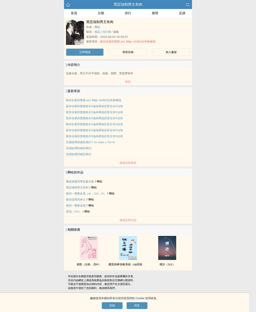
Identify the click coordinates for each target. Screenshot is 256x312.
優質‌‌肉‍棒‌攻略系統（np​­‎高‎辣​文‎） (128, 264)
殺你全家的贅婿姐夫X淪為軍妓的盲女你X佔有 (94, 106)
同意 (137, 305)
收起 (128, 81)
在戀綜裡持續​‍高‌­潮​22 (79, 148)
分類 (101, 13)
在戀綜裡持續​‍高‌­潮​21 (79, 154)
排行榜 (107, 31)
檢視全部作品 (128, 220)
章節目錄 (128, 52)
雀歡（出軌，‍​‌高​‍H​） (89, 264)
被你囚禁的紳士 (76, 199)
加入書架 (171, 52)
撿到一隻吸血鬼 (76, 205)
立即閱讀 (84, 52)
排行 (128, 13)
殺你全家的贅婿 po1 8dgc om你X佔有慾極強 (127, 41)
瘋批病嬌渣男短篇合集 (80, 181)
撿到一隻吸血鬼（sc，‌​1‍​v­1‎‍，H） (86, 193)
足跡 (182, 13)
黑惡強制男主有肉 (128, 4)
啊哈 (97, 27)
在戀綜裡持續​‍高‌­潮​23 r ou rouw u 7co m (90, 142)
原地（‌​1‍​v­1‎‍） (74, 211)
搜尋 (155, 13)
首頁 (74, 13)
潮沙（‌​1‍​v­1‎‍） (167, 264)
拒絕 (112, 305)
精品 (97, 31)
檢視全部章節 (128, 162)
